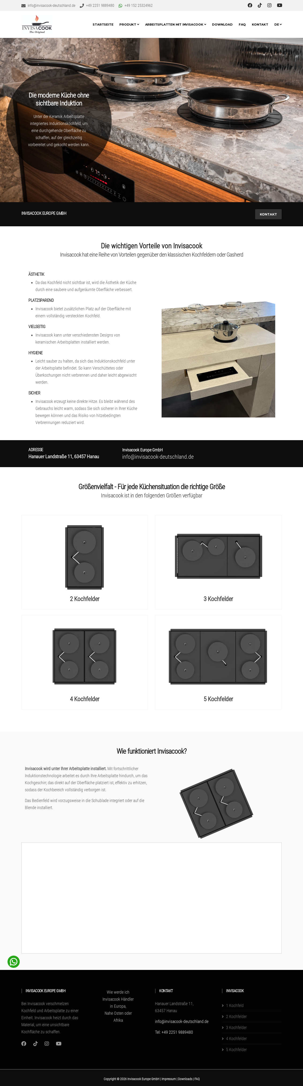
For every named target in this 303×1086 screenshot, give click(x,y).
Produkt (129, 24)
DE (278, 24)
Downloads (185, 1079)
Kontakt (260, 24)
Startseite (103, 24)
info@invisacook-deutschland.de (181, 1021)
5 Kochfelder (218, 699)
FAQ (242, 24)
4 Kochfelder (85, 699)
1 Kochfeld (235, 1005)
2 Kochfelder (85, 599)
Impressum (169, 1079)
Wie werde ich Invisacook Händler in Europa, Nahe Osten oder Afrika (118, 1006)
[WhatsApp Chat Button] (14, 961)
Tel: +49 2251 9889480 (174, 1032)
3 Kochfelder (218, 599)
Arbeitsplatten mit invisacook (175, 24)
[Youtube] (58, 1043)
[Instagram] (23, 1043)
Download (222, 24)
